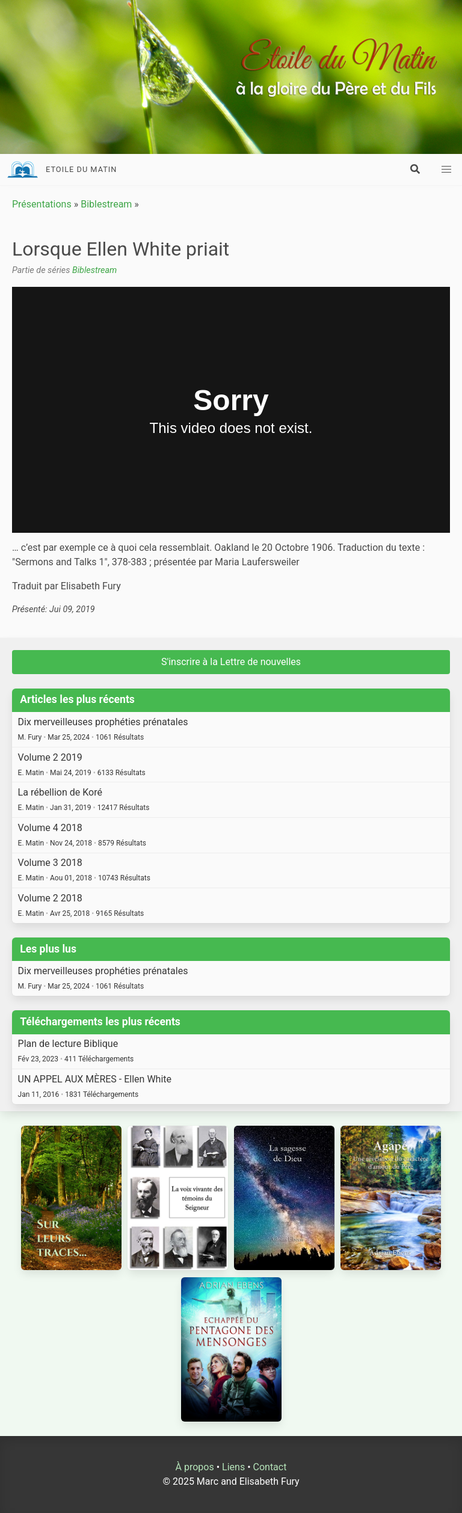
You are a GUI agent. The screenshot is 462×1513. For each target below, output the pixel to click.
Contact (270, 1467)
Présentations (42, 204)
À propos (195, 1467)
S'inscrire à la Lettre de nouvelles (231, 662)
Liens (233, 1467)
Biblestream (106, 204)
